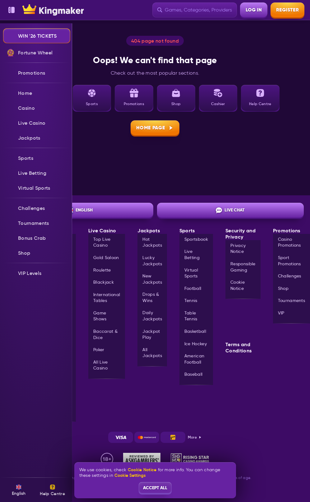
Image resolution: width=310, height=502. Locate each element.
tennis (190, 300)
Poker (98, 349)
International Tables (106, 298)
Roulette (102, 270)
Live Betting (192, 254)
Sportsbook (196, 239)
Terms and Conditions (238, 348)
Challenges (289, 276)
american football (194, 359)
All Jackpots (152, 353)
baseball (193, 374)
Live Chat (230, 210)
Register (287, 10)
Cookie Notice (237, 285)
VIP (281, 313)
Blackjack (103, 282)
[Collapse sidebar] (11, 10)
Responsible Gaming (243, 267)
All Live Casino (100, 365)
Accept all (155, 487)
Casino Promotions (289, 242)
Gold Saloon (106, 257)
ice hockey (195, 343)
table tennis (190, 316)
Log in (254, 10)
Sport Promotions (289, 261)
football (192, 288)
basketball (195, 331)
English (80, 210)
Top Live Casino (102, 242)
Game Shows (100, 316)
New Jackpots (152, 279)
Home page (155, 127)
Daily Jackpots (152, 316)
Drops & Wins (150, 297)
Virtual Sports (191, 273)
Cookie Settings (130, 475)
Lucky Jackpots (152, 261)
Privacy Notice (238, 248)
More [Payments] (195, 437)
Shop (283, 288)
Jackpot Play (151, 334)
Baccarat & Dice (105, 334)
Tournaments (291, 300)
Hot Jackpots (152, 242)
